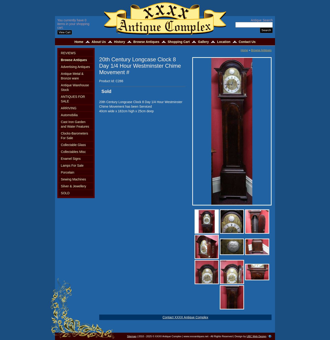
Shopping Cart (179, 42)
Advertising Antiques (75, 67)
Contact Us (247, 42)
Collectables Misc (73, 152)
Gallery (203, 42)
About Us (98, 42)
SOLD (65, 193)
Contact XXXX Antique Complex (185, 317)
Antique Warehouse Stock (75, 87)
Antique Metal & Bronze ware (72, 76)
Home (78, 42)
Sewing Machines (73, 179)
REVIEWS (68, 53)
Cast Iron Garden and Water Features (75, 124)
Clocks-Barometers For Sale (74, 136)
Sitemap (131, 336)
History (119, 42)
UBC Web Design (256, 336)
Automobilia (69, 115)
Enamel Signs (71, 158)
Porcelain (67, 172)
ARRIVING (69, 108)
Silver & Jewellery (73, 186)
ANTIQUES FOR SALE (73, 99)
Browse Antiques (146, 42)
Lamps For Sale (72, 165)
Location (223, 42)
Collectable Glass (73, 145)
